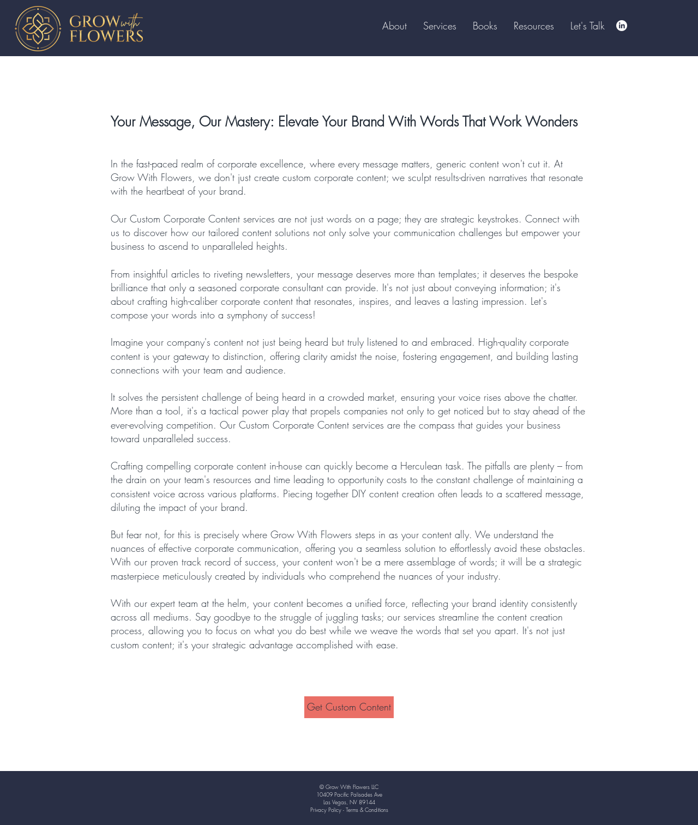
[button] (485, 25)
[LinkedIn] (621, 25)
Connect (542, 218)
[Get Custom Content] (349, 707)
